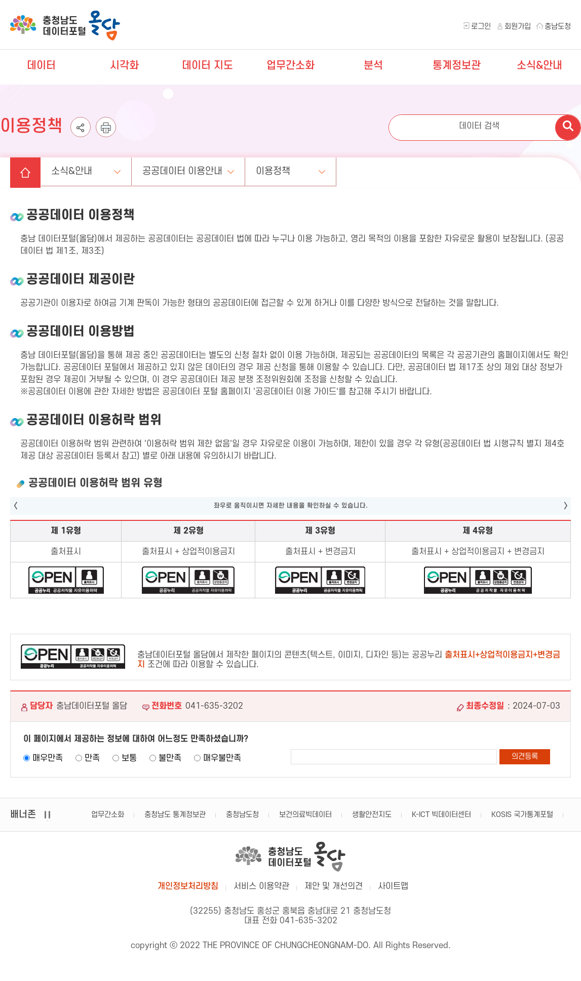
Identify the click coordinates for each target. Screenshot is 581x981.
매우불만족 (222, 758)
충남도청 (558, 26)
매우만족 (47, 758)
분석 (373, 65)
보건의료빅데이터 (305, 814)
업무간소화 (290, 65)
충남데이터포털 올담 (290, 857)
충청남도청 (242, 814)
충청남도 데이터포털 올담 (65, 25)
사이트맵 (393, 886)
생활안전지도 (372, 814)
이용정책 (273, 171)
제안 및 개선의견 (333, 886)
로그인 (481, 26)
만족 (92, 758)
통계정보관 (457, 65)
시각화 (124, 65)
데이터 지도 (207, 65)
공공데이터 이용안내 (182, 171)
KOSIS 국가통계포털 (522, 814)
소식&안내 (539, 65)
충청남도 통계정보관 (175, 814)
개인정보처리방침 (188, 886)
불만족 (170, 758)
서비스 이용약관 (261, 886)
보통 (129, 758)
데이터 (41, 65)
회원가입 (518, 26)
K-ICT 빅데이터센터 (441, 814)
